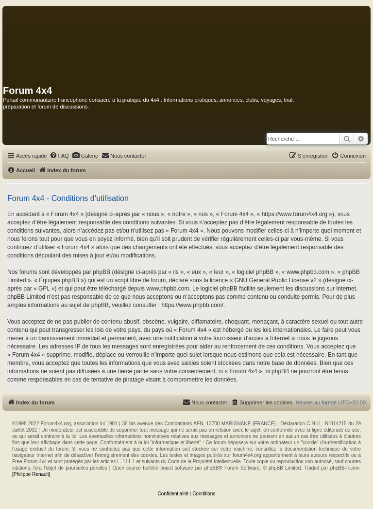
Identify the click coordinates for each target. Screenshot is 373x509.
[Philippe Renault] (31, 474)
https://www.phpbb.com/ (192, 305)
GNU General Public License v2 (276, 280)
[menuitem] (59, 156)
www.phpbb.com (167, 288)
